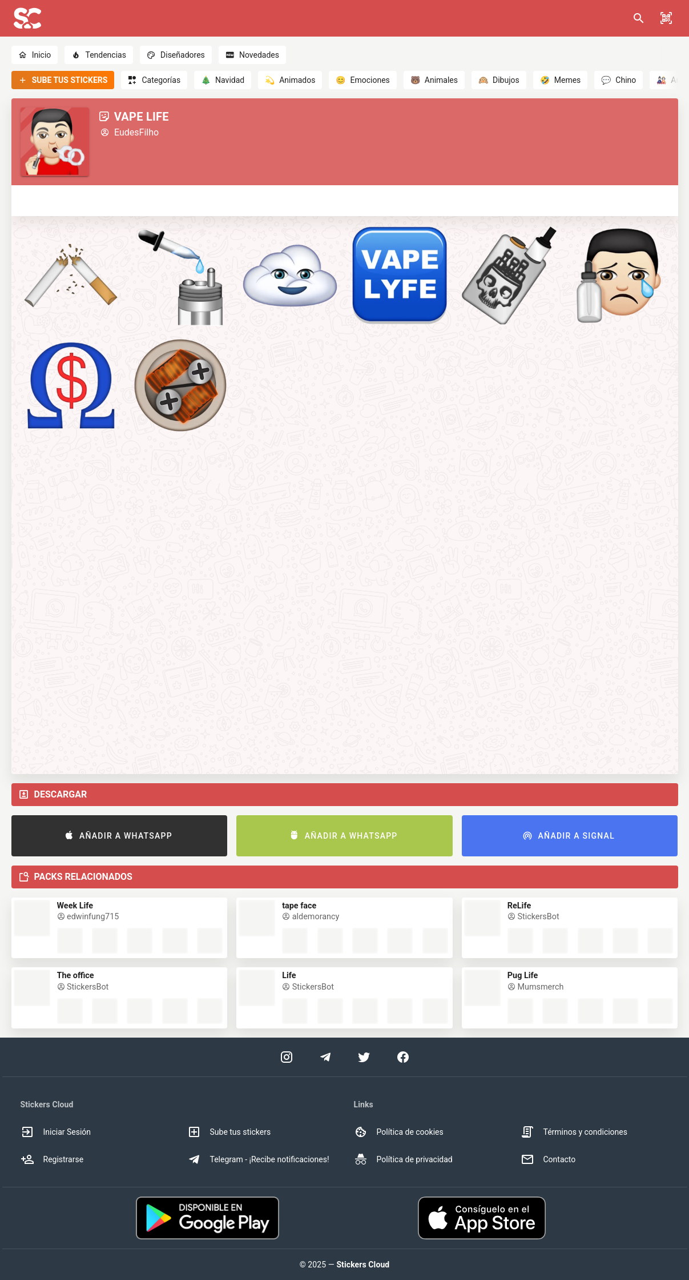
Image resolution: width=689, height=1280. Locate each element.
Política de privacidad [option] (403, 1159)
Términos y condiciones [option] (574, 1132)
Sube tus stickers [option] (229, 1132)
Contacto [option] (548, 1159)
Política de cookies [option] (399, 1132)
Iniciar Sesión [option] (56, 1132)
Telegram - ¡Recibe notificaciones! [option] (258, 1159)
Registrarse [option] (52, 1159)
